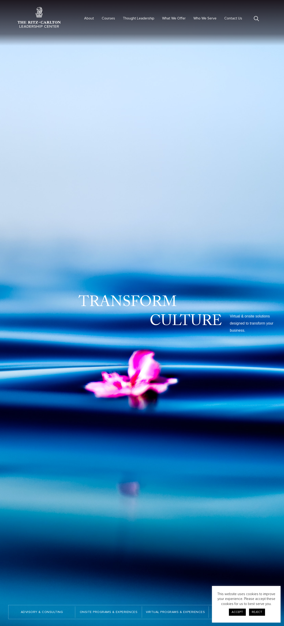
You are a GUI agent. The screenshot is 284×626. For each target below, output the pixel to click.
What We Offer (174, 18)
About (89, 18)
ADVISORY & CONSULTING (42, 612)
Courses (108, 18)
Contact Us (233, 18)
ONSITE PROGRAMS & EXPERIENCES (109, 612)
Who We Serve (205, 18)
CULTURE (187, 321)
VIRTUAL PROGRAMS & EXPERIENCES (175, 612)
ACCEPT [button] (237, 612)
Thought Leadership (138, 18)
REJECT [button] (257, 612)
